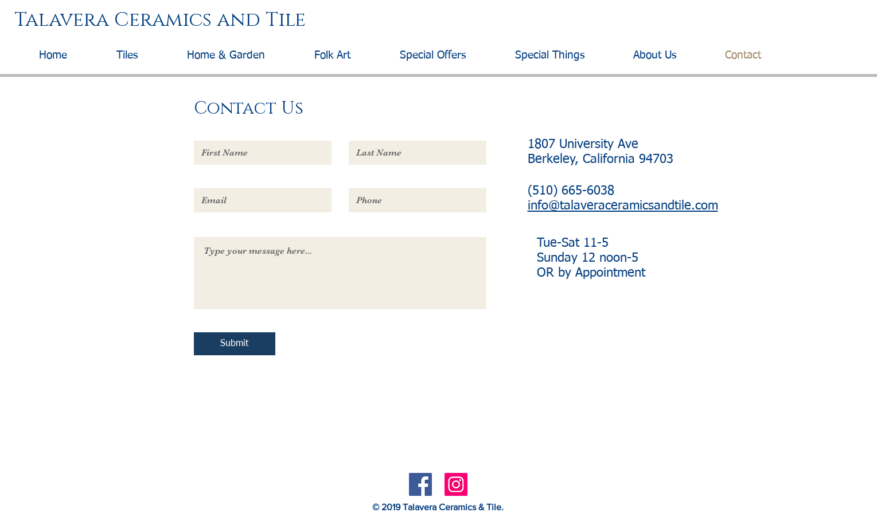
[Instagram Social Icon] (456, 484)
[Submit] (234, 343)
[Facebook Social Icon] (420, 484)
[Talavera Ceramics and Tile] (433, 20)
